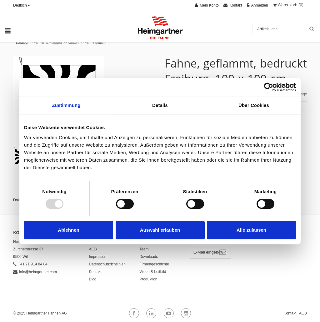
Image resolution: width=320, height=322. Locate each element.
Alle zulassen (251, 230)
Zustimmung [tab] (66, 105)
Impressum (98, 256)
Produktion (148, 279)
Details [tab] (160, 105)
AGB (93, 249)
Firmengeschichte (154, 264)
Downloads (148, 256)
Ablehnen (68, 230)
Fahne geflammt (97, 42)
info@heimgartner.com (35, 272)
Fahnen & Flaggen (47, 42)
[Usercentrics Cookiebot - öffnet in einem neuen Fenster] (268, 87)
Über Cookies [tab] (253, 105)
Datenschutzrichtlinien (107, 264)
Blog (93, 279)
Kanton (73, 42)
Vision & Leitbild (152, 271)
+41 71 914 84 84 (30, 264)
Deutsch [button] (21, 5)
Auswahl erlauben (160, 230)
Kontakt (95, 271)
